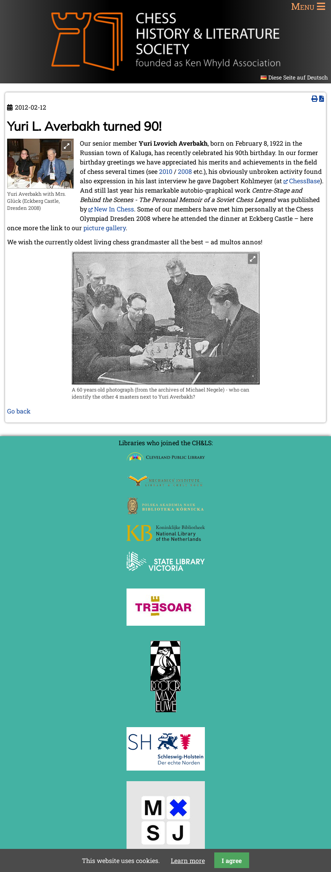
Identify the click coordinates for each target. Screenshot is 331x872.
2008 (185, 171)
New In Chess (114, 209)
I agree (232, 860)
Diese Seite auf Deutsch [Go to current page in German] (298, 77)
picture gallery (104, 228)
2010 (165, 171)
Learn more (188, 860)
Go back (19, 411)
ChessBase (304, 181)
